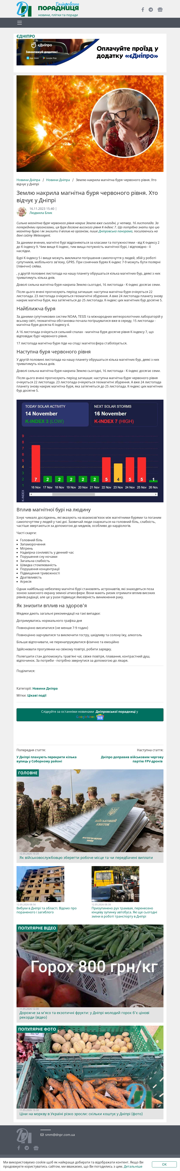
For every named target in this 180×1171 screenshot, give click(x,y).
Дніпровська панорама (115, 231)
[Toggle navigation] (19, 23)
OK (164, 1164)
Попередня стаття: (53, 819)
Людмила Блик (40, 213)
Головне (27, 836)
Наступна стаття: (128, 819)
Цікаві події (36, 759)
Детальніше (133, 1166)
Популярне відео (37, 992)
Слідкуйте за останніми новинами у (90, 778)
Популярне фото (37, 1093)
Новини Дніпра (29, 180)
